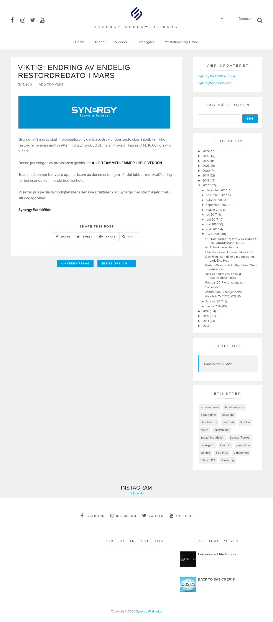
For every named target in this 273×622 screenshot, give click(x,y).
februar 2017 (215, 301)
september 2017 (217, 205)
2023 (206, 156)
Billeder (99, 42)
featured (228, 422)
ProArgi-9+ (208, 445)
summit (205, 453)
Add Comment (51, 85)
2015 (206, 316)
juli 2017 (212, 214)
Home (79, 42)
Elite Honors (209, 422)
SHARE (63, 237)
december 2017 (217, 190)
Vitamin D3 (208, 460)
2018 (206, 180)
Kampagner (145, 42)
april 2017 (213, 229)
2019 (206, 175)
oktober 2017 (215, 200)
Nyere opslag (75, 264)
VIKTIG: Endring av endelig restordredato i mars (223, 276)
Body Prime (208, 415)
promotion (243, 445)
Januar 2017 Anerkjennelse (223, 292)
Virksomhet (241, 453)
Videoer (121, 42)
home (204, 430)
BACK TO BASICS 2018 (216, 579)
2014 (206, 321)
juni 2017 (212, 219)
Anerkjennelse (234, 407)
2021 (206, 166)
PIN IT (129, 237)
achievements (210, 407)
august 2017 (214, 210)
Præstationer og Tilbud (181, 42)
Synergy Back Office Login (216, 76)
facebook (92, 515)
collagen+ (228, 415)
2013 (206, 326)
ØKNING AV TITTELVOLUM (223, 296)
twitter (153, 515)
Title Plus (222, 453)
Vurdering (227, 460)
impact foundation (212, 437)
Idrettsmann (222, 430)
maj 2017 (212, 224)
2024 (206, 151)
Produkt (225, 445)
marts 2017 (213, 234)
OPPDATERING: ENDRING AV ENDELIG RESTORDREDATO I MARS (231, 241)
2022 (206, 161)
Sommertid (212, 287)
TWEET (84, 237)
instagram (123, 515)
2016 (206, 311)
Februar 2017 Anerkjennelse (224, 282)
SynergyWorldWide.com (214, 83)
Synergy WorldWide (218, 364)
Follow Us (137, 493)
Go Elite (245, 422)
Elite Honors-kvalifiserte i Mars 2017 (229, 252)
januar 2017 (214, 306)
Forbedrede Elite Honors (217, 554)
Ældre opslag (116, 264)
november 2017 (217, 195)
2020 (206, 171)
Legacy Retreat (240, 437)
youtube (180, 515)
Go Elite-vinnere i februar (222, 247)
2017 (206, 185)
